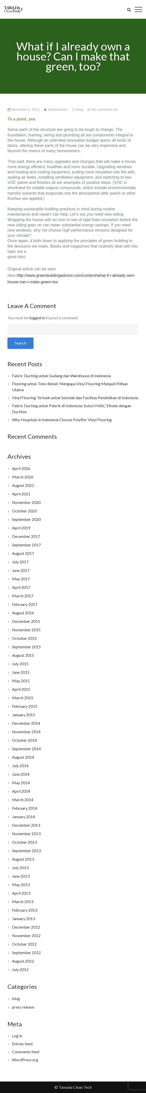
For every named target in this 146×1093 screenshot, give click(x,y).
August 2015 (23, 655)
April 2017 (21, 587)
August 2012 (23, 961)
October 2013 (24, 842)
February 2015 (24, 706)
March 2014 (22, 799)
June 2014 (21, 774)
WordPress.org (25, 1059)
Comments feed (25, 1051)
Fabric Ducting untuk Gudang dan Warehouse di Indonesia (61, 375)
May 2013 (21, 884)
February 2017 (24, 604)
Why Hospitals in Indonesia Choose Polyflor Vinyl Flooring (62, 419)
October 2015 (24, 638)
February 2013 (24, 910)
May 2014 (21, 782)
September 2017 (26, 544)
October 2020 (24, 510)
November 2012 (26, 935)
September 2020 (26, 519)
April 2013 (21, 893)
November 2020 (26, 502)
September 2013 (26, 850)
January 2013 (23, 918)
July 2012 (20, 969)
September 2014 (26, 748)
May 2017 (21, 578)
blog (80, 109)
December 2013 (26, 825)
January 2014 (23, 816)
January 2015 (23, 714)
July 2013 (20, 867)
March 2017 (22, 595)
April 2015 (21, 689)
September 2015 (26, 646)
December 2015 (26, 621)
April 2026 (21, 468)
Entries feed (22, 1043)
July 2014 (20, 765)
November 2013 (26, 833)
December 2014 (26, 723)
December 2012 (26, 927)
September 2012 (26, 952)
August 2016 (23, 612)
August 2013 (23, 859)
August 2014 (23, 757)
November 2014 (26, 731)
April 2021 (21, 493)
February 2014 (24, 808)
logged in (37, 317)
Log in (17, 1035)
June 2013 (21, 876)
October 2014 (24, 740)
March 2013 (22, 901)
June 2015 (21, 672)
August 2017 (23, 553)
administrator (58, 109)
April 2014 (21, 791)
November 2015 (26, 629)
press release (23, 1007)
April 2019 (21, 527)
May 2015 (21, 680)
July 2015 (20, 663)
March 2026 (22, 476)
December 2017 (26, 536)
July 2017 (20, 561)
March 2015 (22, 697)
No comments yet (105, 109)
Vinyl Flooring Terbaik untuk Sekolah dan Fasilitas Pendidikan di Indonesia (75, 397)
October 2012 (24, 944)
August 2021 (23, 485)
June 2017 (21, 570)
